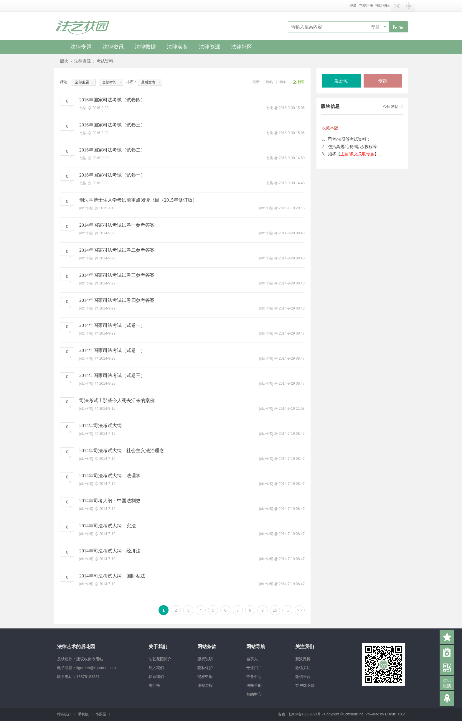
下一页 (300, 610)
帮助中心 (254, 694)
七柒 (269, 108)
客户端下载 (304, 685)
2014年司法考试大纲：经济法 (110, 550)
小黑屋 (100, 714)
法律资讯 (113, 47)
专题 (375, 26)
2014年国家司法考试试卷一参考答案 (117, 225)
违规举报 (205, 685)
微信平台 (303, 676)
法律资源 (209, 47)
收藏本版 (330, 128)
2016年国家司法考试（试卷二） (112, 149)
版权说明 (205, 659)
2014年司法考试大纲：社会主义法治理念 (121, 450)
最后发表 (148, 82)
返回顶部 (447, 698)
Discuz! (391, 714)
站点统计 (64, 714)
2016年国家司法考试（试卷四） (112, 99)
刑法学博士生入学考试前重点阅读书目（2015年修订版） (138, 200)
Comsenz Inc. (354, 714)
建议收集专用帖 (89, 659)
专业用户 (254, 668)
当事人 (252, 659)
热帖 (269, 82)
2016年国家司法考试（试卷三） (112, 124)
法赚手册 (254, 685)
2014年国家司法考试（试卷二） (112, 350)
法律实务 (177, 47)
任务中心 (254, 676)
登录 (353, 6)
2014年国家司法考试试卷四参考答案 (117, 300)
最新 (256, 82)
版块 (64, 61)
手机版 (83, 714)
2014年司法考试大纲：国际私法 (112, 575)
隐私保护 (205, 668)
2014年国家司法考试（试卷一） (112, 325)
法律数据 (145, 47)
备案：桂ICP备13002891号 (299, 714)
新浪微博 (303, 659)
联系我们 (156, 676)
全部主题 (82, 82)
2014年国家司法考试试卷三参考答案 (117, 275)
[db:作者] (266, 208)
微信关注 (303, 668)
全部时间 (109, 82)
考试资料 (105, 61)
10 (275, 610)
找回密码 (382, 6)
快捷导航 (409, 5)
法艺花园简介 (159, 659)
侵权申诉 (205, 676)
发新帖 (341, 80)
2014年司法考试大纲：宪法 (107, 525)
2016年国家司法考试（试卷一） (112, 174)
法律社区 (241, 47)
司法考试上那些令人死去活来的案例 (117, 400)
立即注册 (366, 6)
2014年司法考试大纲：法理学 (110, 475)
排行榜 (154, 685)
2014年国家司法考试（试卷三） (112, 375)
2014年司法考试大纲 (100, 425)
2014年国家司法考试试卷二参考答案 (117, 250)
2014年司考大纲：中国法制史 (110, 500)
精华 (282, 82)
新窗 (301, 82)
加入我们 (156, 668)
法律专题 (81, 47)
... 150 (287, 611)
